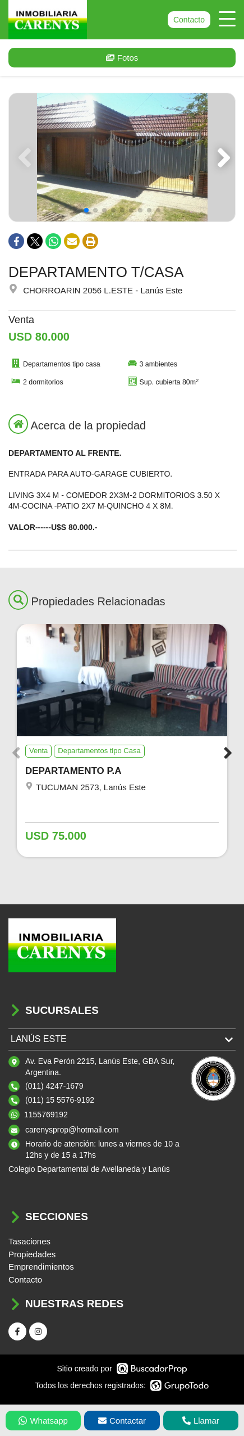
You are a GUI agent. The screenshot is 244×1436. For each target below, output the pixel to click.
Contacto (189, 19)
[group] (122, 157)
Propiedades (32, 1254)
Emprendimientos (41, 1266)
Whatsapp (43, 1420)
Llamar (200, 1420)
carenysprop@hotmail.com (72, 1129)
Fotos (122, 57)
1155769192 (46, 1114)
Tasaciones (29, 1241)
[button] (221, 157)
